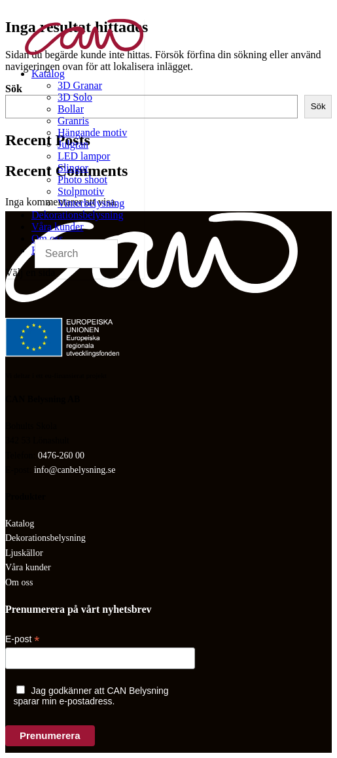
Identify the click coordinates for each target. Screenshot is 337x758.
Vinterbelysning (91, 203)
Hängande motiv (92, 132)
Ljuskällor (24, 553)
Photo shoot (82, 179)
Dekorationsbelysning (77, 214)
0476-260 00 (61, 455)
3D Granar (80, 85)
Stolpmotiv (81, 191)
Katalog (48, 73)
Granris (73, 120)
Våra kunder (57, 226)
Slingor (73, 167)
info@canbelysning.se (74, 470)
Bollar (71, 108)
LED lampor (84, 156)
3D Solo (75, 97)
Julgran (73, 144)
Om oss (47, 238)
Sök (318, 106)
